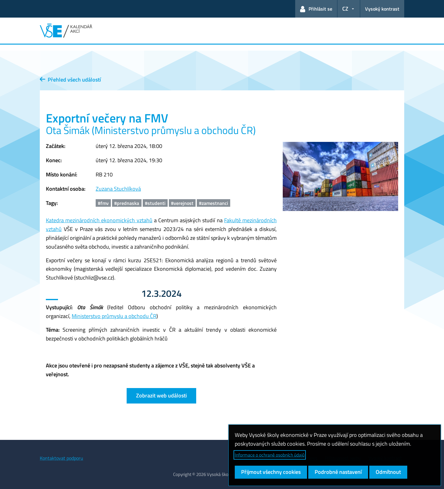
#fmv (103, 203)
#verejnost (182, 203)
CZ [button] (345, 9)
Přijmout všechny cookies (271, 472)
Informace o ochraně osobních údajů (270, 454)
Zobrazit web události (161, 395)
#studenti (155, 203)
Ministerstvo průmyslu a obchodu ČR (114, 316)
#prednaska (126, 203)
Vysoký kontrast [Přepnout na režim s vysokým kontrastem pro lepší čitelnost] (382, 8)
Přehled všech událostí (70, 79)
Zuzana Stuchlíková (118, 189)
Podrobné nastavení (338, 472)
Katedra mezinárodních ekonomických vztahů (99, 220)
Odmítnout (388, 472)
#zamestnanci (213, 203)
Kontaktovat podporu (61, 458)
